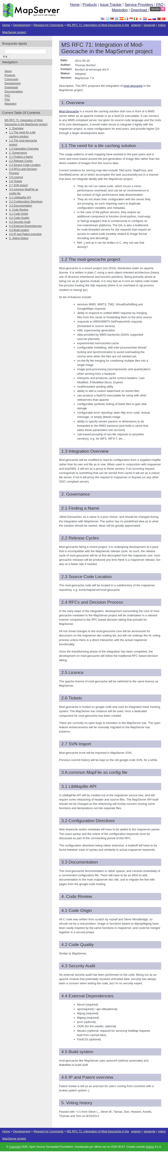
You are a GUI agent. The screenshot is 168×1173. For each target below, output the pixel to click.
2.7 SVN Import (18, 185)
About (8, 71)
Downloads (11, 87)
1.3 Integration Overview (24, 148)
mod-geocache (133, 85)
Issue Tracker (111, 5)
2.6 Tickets (15, 181)
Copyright (15, 1146)
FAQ (159, 5)
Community (11, 79)
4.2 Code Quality (19, 217)
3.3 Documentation (20, 205)
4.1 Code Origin (18, 213)
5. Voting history (18, 238)
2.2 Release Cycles (20, 161)
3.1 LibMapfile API (20, 197)
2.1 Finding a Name (21, 156)
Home (75, 5)
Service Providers (139, 5)
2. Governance (18, 152)
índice (162, 25)
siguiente (149, 25)
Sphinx (150, 1146)
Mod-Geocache (69, 111)
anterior (136, 25)
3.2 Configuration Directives (25, 201)
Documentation (14, 91)
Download (139, 10)
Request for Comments (49, 25)
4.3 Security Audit (19, 222)
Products (90, 5)
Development (21, 25)
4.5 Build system (19, 230)
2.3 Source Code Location (25, 165)
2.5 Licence (16, 177)
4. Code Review (18, 209)
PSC (7, 99)
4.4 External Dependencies (25, 226)
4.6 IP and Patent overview (25, 234)
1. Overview (16, 128)
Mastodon (120, 10)
